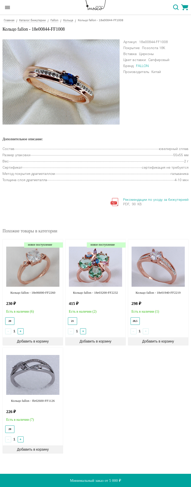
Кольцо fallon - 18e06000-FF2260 (32, 292)
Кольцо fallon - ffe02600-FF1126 (33, 401)
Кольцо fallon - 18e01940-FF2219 (158, 292)
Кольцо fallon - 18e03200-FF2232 (95, 292)
